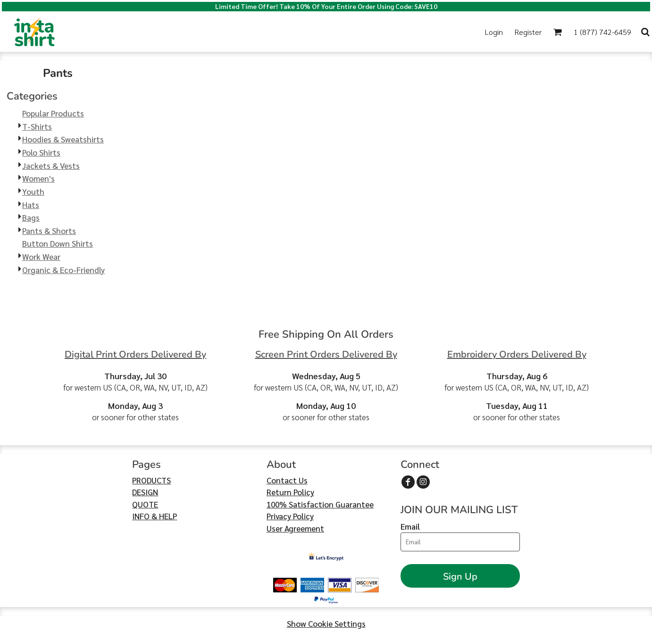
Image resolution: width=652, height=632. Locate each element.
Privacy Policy (290, 516)
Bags (31, 217)
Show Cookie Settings (326, 623)
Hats (30, 205)
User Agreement (295, 528)
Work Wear (41, 256)
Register (528, 32)
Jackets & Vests (51, 165)
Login (494, 32)
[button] (557, 31)
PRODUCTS (151, 480)
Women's (38, 178)
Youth (33, 191)
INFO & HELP (154, 516)
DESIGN (145, 492)
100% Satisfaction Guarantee (320, 504)
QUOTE (145, 504)
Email (410, 526)
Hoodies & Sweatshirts (63, 139)
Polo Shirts (41, 152)
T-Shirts (37, 126)
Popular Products (53, 113)
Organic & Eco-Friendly (63, 270)
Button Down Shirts (57, 243)
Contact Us (287, 480)
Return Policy (290, 492)
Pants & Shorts (49, 230)
